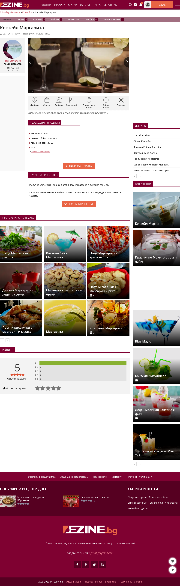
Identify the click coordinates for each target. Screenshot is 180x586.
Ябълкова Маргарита (106, 328)
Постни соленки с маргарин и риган (103, 289)
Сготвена (39, 19)
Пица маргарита (80, 166)
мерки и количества (40, 151)
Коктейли (27, 12)
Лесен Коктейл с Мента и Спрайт (152, 170)
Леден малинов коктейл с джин (154, 412)
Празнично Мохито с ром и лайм (156, 259)
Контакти (116, 476)
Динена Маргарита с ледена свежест (18, 292)
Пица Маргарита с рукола (16, 255)
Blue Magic (143, 341)
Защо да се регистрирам (74, 476)
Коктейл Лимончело (150, 376)
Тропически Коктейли (146, 158)
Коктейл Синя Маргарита (56, 255)
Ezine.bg (4, 12)
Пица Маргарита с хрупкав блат (103, 255)
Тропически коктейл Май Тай (154, 453)
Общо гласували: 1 (17, 378)
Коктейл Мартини (149, 223)
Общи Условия (74, 582)
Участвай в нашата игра (42, 476)
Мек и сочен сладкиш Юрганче (30, 499)
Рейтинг (56, 19)
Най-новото (100, 476)
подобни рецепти (80, 204)
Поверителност (93, 582)
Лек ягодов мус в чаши (95, 497)
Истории (85, 4)
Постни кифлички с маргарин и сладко (17, 329)
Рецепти (46, 4)
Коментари (73, 19)
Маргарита (54, 332)
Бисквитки (111, 582)
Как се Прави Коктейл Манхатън (151, 164)
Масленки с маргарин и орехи (64, 292)
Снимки (22, 19)
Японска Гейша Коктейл (147, 147)
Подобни (91, 19)
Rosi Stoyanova (12, 61)
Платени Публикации (139, 476)
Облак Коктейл (142, 141)
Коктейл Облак (142, 135)
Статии (72, 4)
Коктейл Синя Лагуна (145, 152)
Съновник (110, 4)
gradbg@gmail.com (101, 553)
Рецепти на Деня (114, 19)
